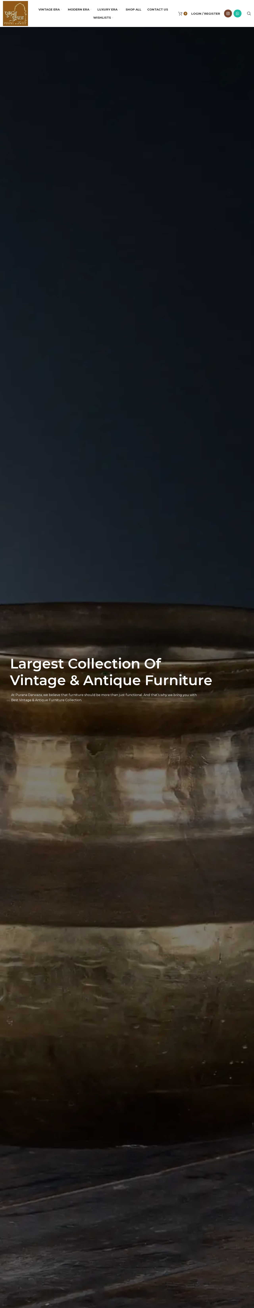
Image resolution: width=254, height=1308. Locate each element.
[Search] (249, 13)
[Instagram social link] (228, 13)
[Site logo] (15, 13)
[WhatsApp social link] (237, 13)
